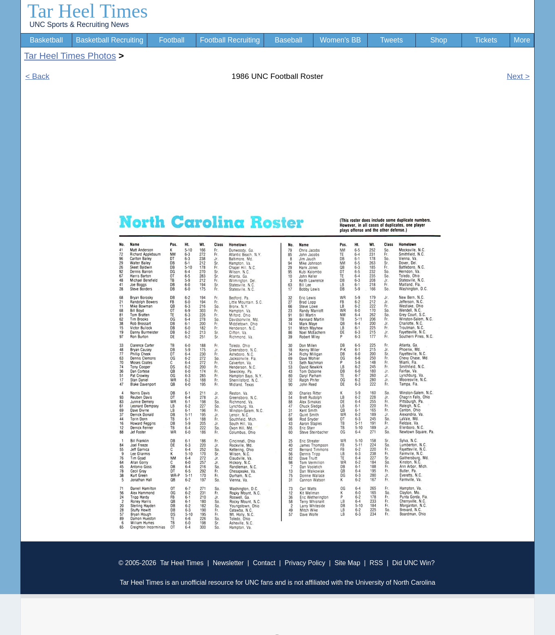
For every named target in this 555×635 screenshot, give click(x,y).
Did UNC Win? (413, 562)
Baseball (288, 40)
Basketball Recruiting (109, 40)
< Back (37, 76)
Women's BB (340, 40)
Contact (264, 562)
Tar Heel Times (87, 11)
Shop (439, 40)
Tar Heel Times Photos (70, 56)
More (522, 40)
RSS (376, 562)
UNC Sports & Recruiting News (79, 24)
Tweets (391, 40)
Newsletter (228, 562)
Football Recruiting (230, 40)
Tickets (486, 40)
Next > (518, 76)
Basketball (46, 40)
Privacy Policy (304, 562)
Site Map (347, 562)
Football (171, 40)
